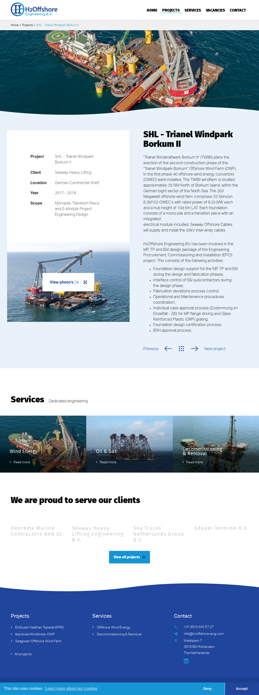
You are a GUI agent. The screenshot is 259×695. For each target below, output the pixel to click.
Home (152, 10)
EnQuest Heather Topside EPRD (39, 627)
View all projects (127, 556)
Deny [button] (207, 689)
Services (193, 10)
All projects (23, 654)
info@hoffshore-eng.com (204, 634)
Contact (238, 10)
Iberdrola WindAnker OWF (34, 634)
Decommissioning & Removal (118, 634)
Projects (171, 10)
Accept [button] (242, 689)
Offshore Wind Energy (113, 627)
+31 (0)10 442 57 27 (199, 627)
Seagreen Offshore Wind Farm (38, 641)
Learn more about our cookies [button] (71, 688)
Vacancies (215, 10)
